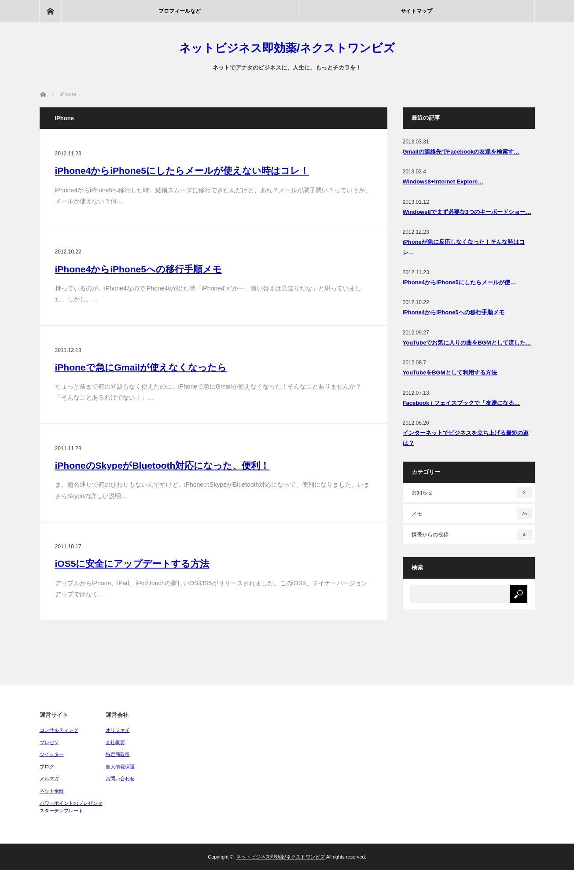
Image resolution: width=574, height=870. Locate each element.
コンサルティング (59, 730)
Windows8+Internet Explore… (443, 181)
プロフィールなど (179, 11)
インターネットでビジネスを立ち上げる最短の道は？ (466, 437)
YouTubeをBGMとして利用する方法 (450, 372)
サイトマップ (416, 11)
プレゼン (49, 742)
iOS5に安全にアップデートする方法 (132, 563)
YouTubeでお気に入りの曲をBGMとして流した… (467, 342)
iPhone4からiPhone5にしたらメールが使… (459, 282)
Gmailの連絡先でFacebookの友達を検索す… (461, 151)
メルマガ (49, 778)
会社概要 (115, 742)
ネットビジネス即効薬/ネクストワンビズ (287, 48)
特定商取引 (118, 754)
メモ (472, 513)
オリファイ (118, 730)
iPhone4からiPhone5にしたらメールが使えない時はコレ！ (182, 170)
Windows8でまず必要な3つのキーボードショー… (467, 212)
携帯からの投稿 (472, 534)
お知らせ (472, 492)
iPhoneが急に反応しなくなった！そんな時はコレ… (464, 247)
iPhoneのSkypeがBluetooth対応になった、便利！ (162, 465)
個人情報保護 (120, 766)
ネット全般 (52, 790)
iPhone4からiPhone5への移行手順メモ (138, 269)
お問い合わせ (120, 778)
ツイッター (52, 754)
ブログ (47, 766)
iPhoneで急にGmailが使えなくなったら (141, 367)
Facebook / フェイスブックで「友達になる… (461, 403)
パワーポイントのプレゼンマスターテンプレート (71, 807)
